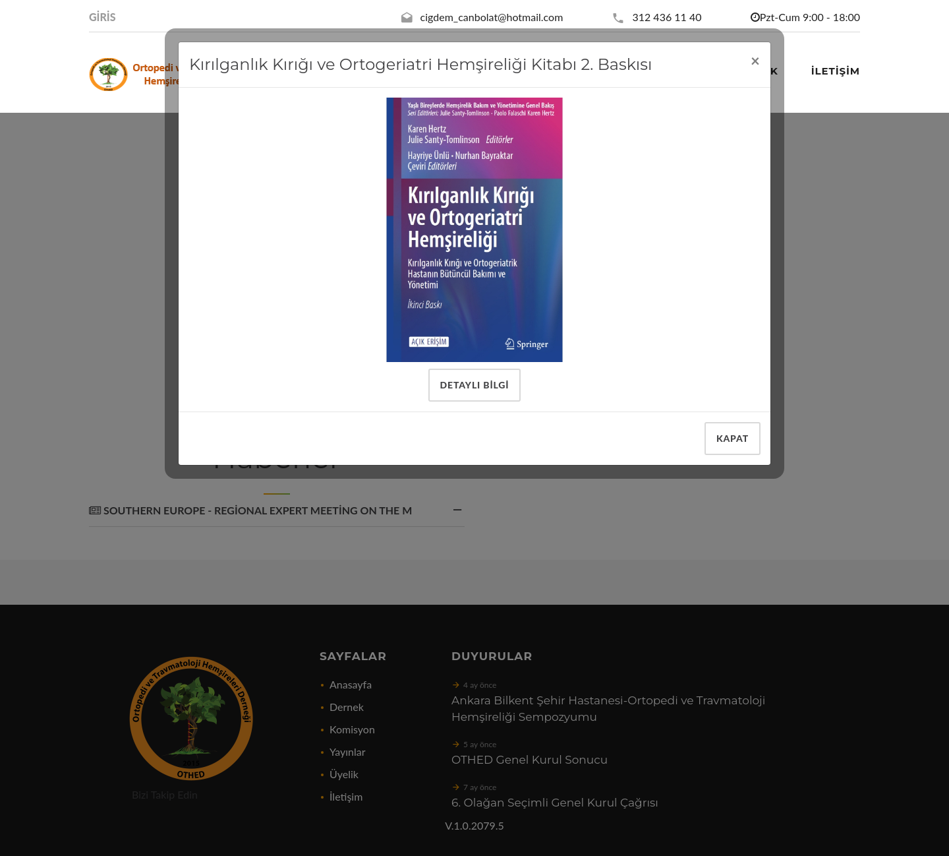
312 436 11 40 (666, 17)
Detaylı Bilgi (474, 384)
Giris (102, 17)
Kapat (732, 438)
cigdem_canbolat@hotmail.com (491, 17)
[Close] (755, 60)
